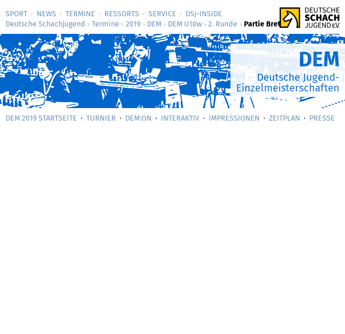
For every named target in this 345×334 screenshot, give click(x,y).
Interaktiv (180, 118)
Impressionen (234, 118)
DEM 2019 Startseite (41, 118)
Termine (80, 13)
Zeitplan (284, 118)
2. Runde (222, 23)
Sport (16, 13)
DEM (154, 23)
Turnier (101, 118)
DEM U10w (185, 23)
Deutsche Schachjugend (45, 23)
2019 (133, 23)
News (46, 13)
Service (162, 13)
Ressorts (121, 13)
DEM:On (138, 118)
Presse (322, 118)
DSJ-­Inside (203, 13)
